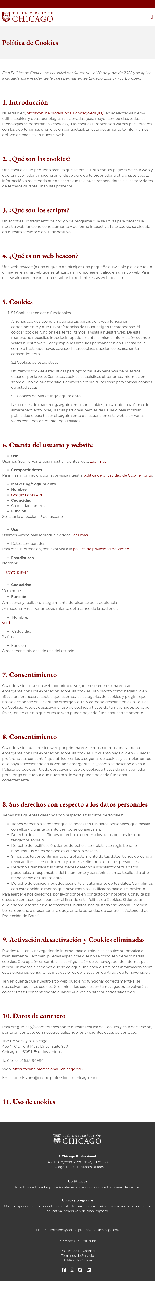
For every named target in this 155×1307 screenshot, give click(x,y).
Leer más (98, 461)
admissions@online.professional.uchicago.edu (83, 1230)
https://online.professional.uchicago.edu (47, 1069)
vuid (6, 623)
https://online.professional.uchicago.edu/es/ (65, 113)
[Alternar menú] (152, 17)
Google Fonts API (26, 495)
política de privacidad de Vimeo (101, 549)
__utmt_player (15, 572)
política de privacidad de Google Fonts (117, 475)
